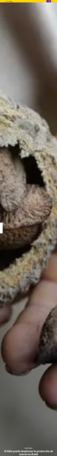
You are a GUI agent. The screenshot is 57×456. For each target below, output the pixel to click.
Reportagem (28, 448)
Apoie (48, 1)
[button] (5, 1)
